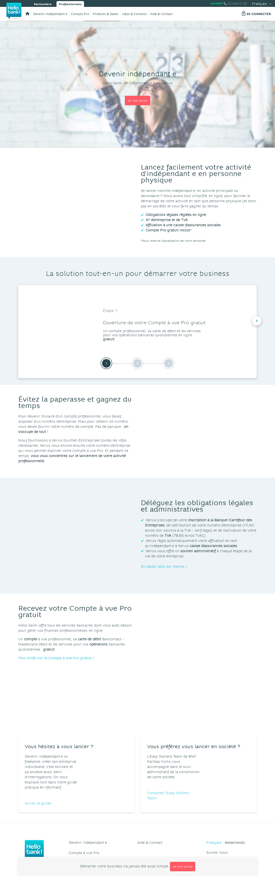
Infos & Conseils (134, 14)
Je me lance (137, 100)
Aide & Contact (161, 14)
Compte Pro (80, 14)
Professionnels (70, 4)
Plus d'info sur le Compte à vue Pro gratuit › (56, 658)
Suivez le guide (37, 765)
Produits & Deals (105, 14)
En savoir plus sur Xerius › (164, 566)
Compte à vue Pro (84, 815)
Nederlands (235, 804)
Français (262, 3)
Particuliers (43, 4)
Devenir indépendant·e (50, 14)
